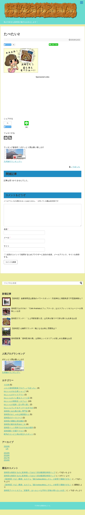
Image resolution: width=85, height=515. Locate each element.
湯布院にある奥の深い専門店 (16, 411)
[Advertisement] (42, 94)
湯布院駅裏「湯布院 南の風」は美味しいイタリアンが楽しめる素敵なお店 (41, 338)
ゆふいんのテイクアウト (14, 395)
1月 (7, 449)
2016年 (7, 460)
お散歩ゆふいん (45, 505)
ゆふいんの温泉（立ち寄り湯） (16, 404)
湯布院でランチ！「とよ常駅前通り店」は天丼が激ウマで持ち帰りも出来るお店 (44, 318)
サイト (6, 246)
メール (7, 238)
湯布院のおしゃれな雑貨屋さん (16, 414)
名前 (6, 229)
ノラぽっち (75, 167)
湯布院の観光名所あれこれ (15, 424)
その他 (6, 385)
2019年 (7, 453)
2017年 (7, 458)
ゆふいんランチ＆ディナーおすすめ (18, 408)
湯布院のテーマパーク (13, 418)
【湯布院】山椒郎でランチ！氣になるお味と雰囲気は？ (34, 328)
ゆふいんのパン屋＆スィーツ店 (16, 398)
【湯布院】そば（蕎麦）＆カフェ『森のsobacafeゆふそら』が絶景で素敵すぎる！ (38, 479)
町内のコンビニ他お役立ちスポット (18, 434)
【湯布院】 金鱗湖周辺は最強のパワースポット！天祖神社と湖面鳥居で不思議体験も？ (47, 298)
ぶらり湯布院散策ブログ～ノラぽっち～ (20, 388)
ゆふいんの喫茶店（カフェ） (16, 401)
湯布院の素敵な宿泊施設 (14, 421)
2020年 (7, 446)
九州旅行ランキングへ (13, 161)
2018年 (7, 455)
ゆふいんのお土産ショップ (15, 391)
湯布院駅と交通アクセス (14, 431)
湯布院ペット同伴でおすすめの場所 (18, 428)
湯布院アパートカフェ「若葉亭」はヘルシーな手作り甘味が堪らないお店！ (35, 490)
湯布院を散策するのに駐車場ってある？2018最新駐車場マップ (29, 472)
